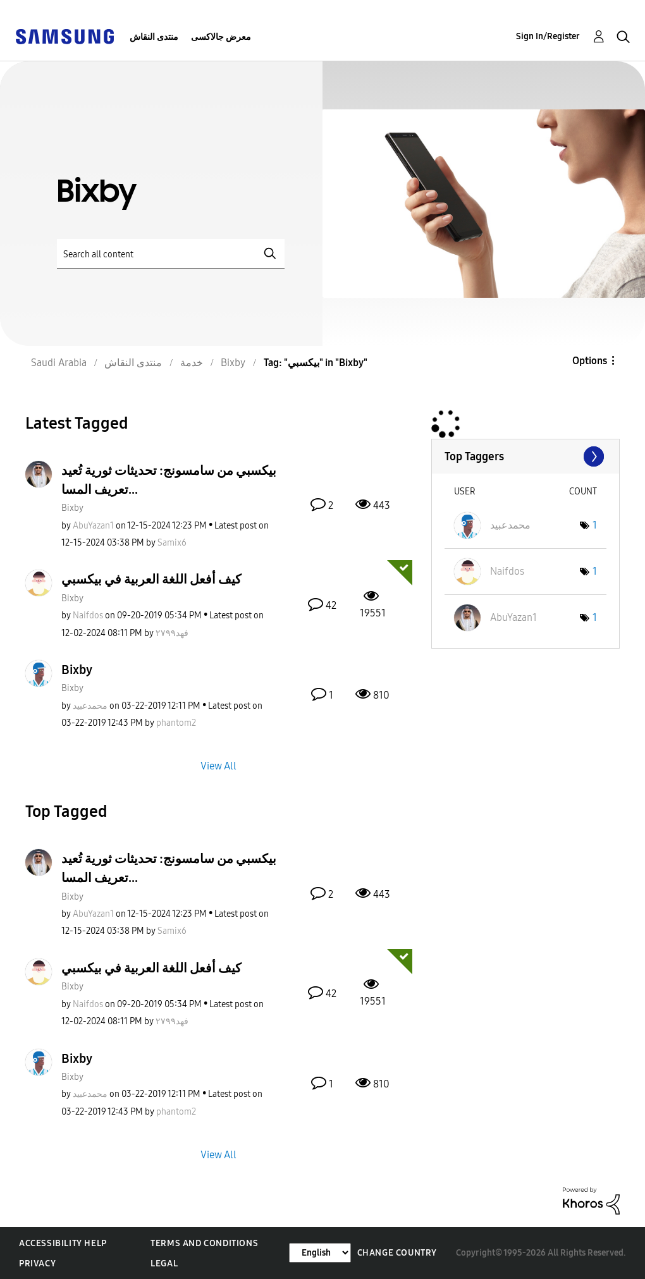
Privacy (37, 1263)
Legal (164, 1263)
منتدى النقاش (154, 37)
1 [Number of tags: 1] (595, 525)
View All (218, 766)
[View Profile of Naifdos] (88, 615)
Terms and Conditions (204, 1243)
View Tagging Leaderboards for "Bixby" (525, 456)
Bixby (72, 508)
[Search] (171, 254)
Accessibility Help (63, 1243)
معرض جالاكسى (221, 37)
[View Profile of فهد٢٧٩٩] (172, 633)
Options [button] (589, 361)
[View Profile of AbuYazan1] (93, 525)
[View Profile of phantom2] (176, 723)
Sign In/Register (548, 36)
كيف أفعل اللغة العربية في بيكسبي (151, 579)
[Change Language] (320, 1253)
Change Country (397, 1252)
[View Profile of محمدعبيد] (90, 706)
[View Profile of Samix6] (172, 542)
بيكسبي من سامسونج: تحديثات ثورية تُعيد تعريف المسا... (168, 480)
